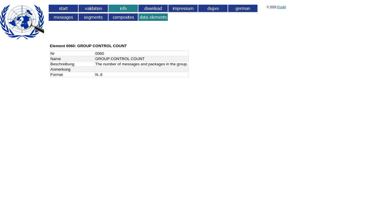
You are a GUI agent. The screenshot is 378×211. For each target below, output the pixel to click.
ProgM (281, 7)
